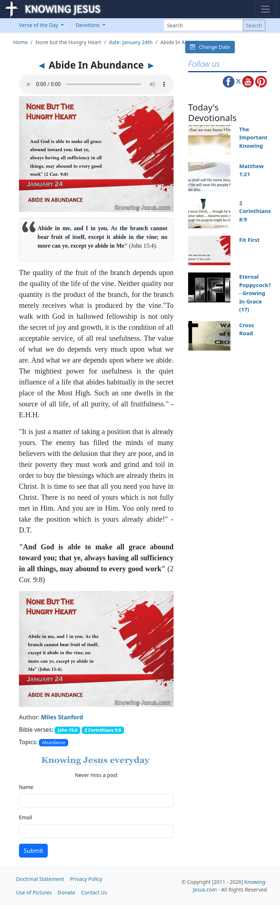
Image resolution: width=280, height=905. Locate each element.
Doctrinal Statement (40, 878)
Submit (33, 851)
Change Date (210, 46)
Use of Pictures (34, 892)
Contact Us (94, 892)
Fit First (249, 239)
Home (20, 42)
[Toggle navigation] (265, 9)
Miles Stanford (62, 717)
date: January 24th (131, 42)
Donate (66, 892)
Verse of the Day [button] (39, 25)
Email (25, 817)
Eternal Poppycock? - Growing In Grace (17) (255, 293)
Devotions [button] (88, 25)
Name (26, 787)
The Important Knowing (253, 137)
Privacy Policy (86, 878)
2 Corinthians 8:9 (255, 211)
